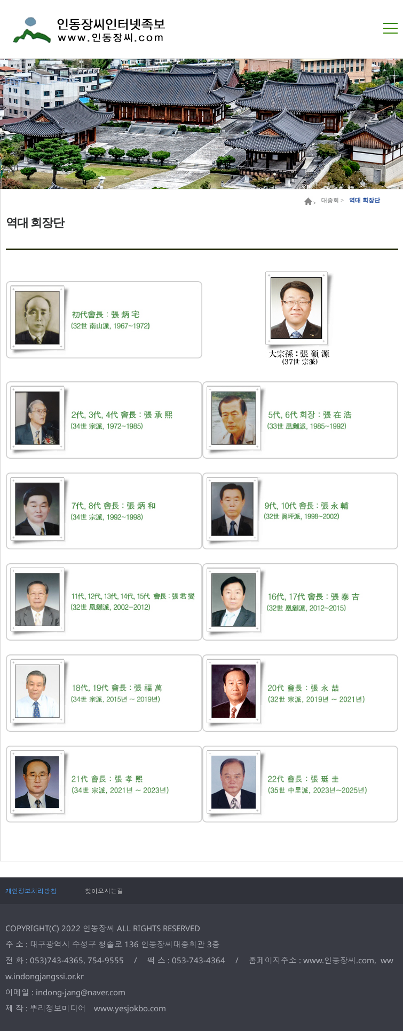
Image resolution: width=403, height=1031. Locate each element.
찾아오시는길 (104, 891)
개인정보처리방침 (31, 891)
